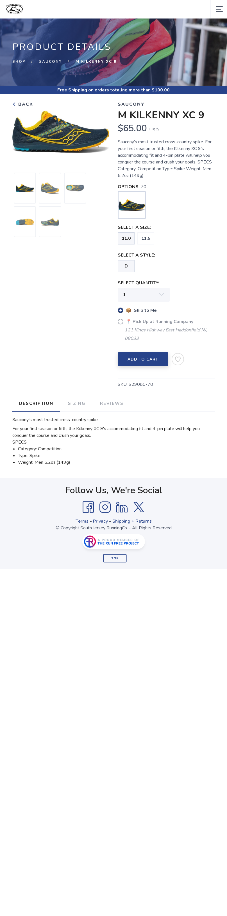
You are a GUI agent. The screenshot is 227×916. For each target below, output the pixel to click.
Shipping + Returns (132, 521)
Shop (19, 61)
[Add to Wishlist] (178, 359)
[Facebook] (88, 507)
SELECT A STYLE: (136, 255)
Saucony (50, 61)
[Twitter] (138, 507)
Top (115, 558)
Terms (82, 521)
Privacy (100, 521)
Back (22, 104)
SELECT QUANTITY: (138, 283)
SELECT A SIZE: (134, 227)
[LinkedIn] (122, 507)
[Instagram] (105, 507)
